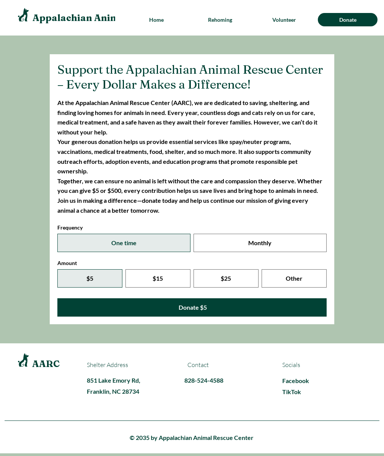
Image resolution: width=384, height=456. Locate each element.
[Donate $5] (192, 307)
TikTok (291, 391)
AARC (46, 363)
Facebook (295, 380)
